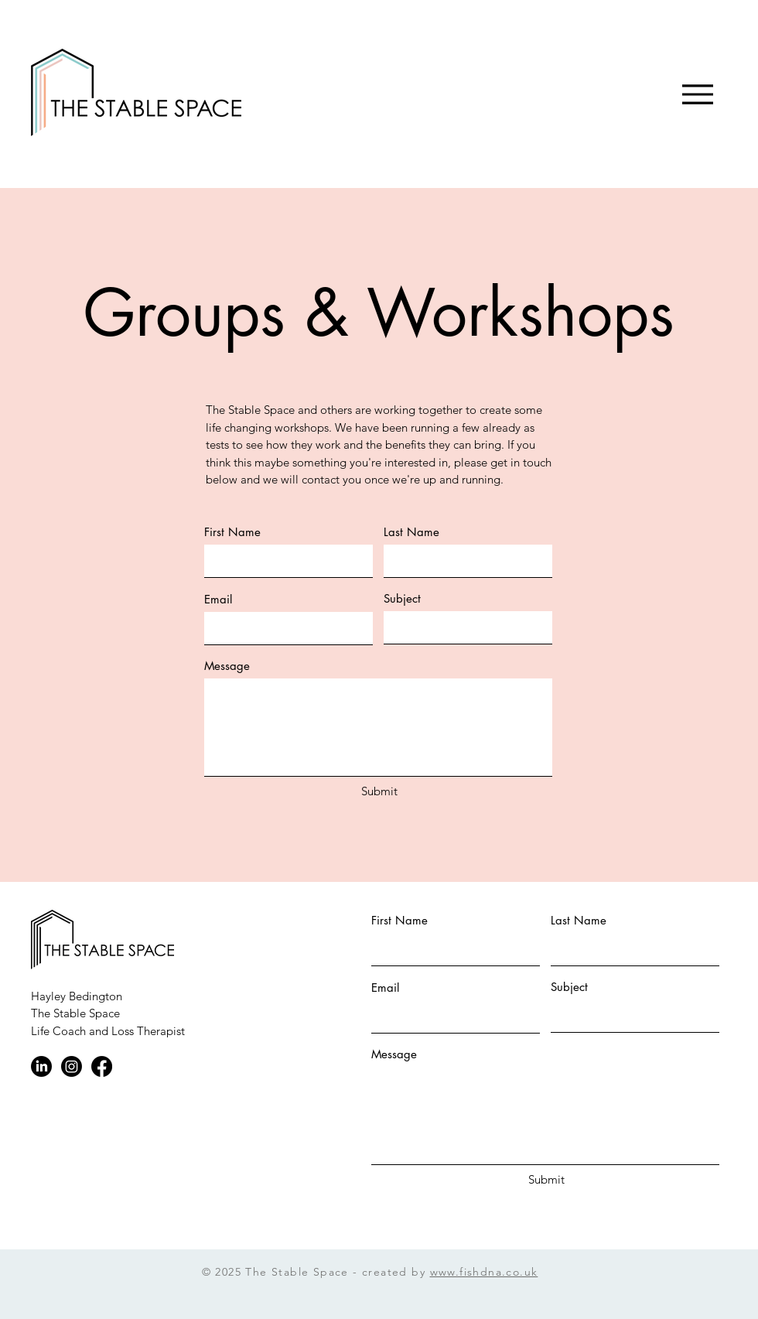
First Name (232, 532)
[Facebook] (101, 1066)
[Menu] (697, 94)
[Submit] (379, 791)
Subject (402, 598)
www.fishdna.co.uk (484, 1272)
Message (227, 665)
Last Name (411, 532)
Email (218, 599)
